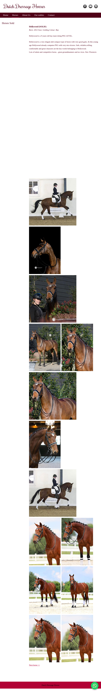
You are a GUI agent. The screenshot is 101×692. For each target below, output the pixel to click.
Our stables (39, 15)
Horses (15, 15)
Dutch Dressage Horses (50, 685)
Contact (51, 15)
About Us (26, 15)
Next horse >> (34, 665)
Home (5, 15)
